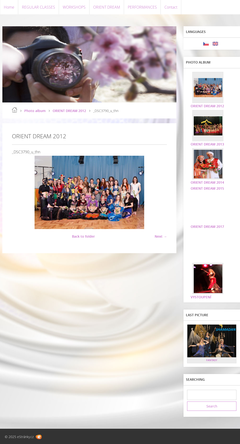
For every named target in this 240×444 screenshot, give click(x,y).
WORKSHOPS (74, 7)
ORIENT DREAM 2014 (207, 182)
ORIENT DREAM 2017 (207, 226)
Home (9, 7)
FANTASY (211, 360)
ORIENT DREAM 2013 (207, 144)
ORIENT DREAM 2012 (69, 110)
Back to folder (83, 236)
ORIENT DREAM (106, 7)
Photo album (35, 110)
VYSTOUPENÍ (201, 297)
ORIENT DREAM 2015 (207, 188)
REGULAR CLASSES (38, 7)
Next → (161, 236)
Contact (170, 7)
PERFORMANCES (142, 7)
